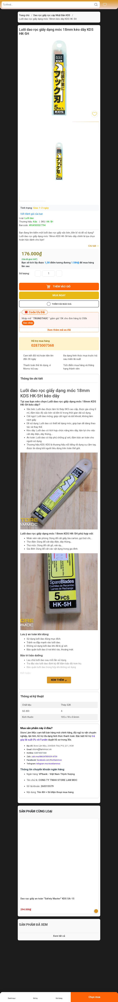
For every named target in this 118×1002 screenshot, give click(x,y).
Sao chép (28, 323)
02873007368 (42, 345)
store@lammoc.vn (42, 749)
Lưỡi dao (29, 218)
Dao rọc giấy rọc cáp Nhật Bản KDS (51, 15)
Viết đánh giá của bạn (31, 213)
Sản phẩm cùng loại (35, 811)
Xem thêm (59, 680)
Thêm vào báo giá (59, 304)
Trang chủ (24, 15)
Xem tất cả (59, 936)
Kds (35, 221)
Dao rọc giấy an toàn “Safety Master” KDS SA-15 (47, 898)
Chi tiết (93, 245)
